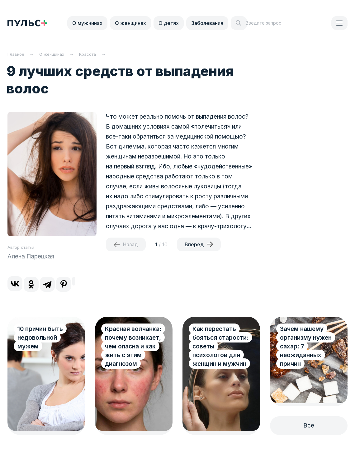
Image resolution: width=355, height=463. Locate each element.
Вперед (194, 244)
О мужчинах (87, 23)
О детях (169, 23)
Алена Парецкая (30, 256)
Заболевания (207, 23)
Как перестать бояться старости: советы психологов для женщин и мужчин (220, 346)
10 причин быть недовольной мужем (40, 337)
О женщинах (130, 23)
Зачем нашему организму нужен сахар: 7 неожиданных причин (306, 346)
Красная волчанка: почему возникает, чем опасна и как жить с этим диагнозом (133, 346)
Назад (130, 244)
